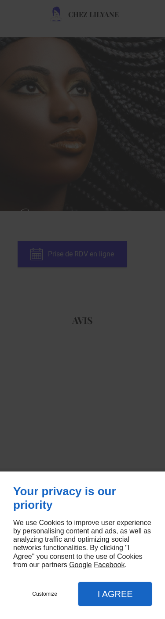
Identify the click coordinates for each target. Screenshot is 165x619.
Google (80, 565)
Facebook (109, 565)
